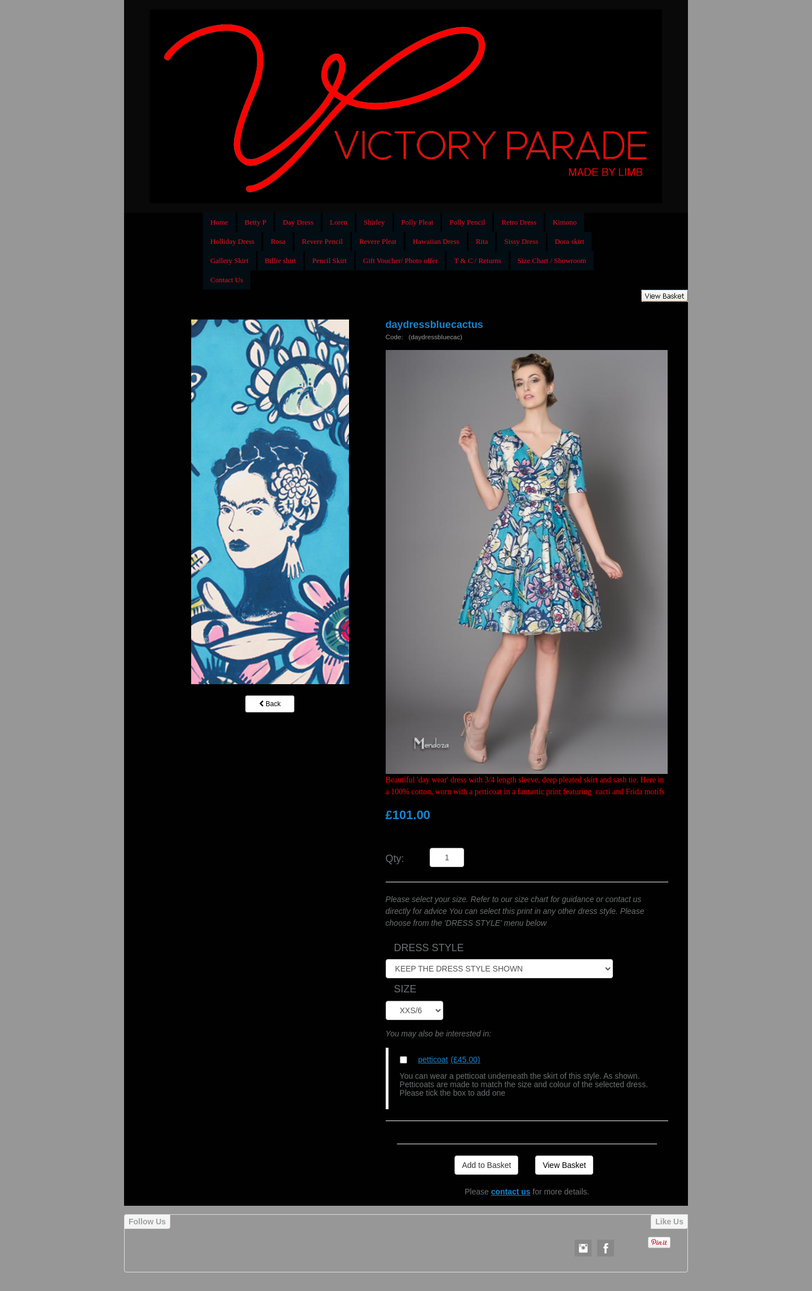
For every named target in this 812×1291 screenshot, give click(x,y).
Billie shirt (280, 260)
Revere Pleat (377, 241)
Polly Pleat (417, 222)
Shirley (374, 222)
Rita (482, 241)
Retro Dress (518, 222)
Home (219, 222)
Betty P (256, 222)
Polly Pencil (467, 222)
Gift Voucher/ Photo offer (400, 260)
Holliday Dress (232, 241)
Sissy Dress (521, 241)
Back (270, 704)
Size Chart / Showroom (552, 260)
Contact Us (226, 279)
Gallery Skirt (229, 260)
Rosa (278, 241)
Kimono (565, 222)
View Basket (564, 1165)
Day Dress (298, 222)
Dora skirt (569, 241)
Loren (338, 222)
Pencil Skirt (329, 260)
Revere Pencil (322, 241)
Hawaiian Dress (436, 241)
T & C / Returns (477, 260)
